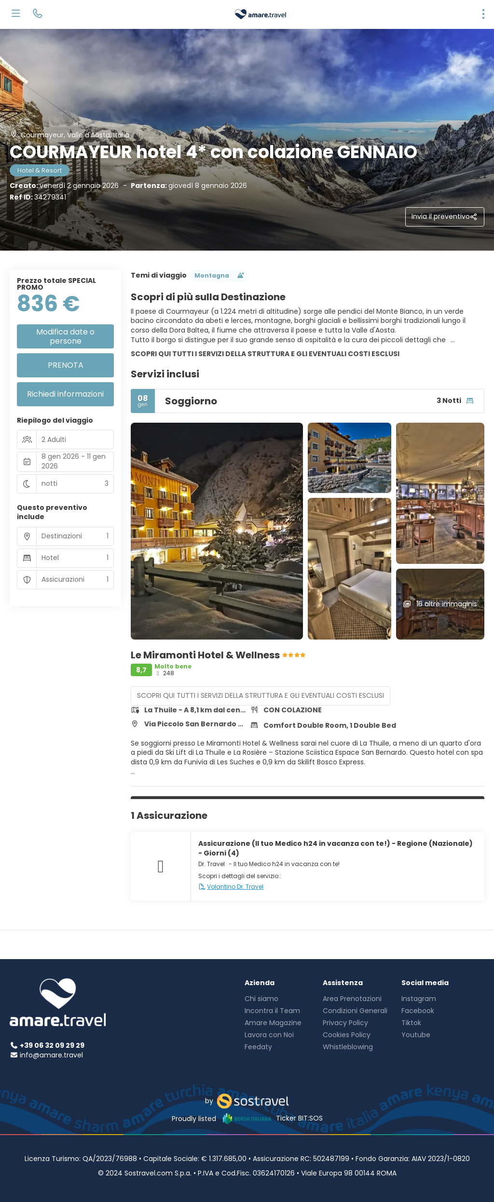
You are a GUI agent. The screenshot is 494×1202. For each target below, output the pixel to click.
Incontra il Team (272, 1010)
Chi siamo (261, 998)
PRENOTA (65, 365)
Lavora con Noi (269, 1035)
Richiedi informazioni (65, 394)
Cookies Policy (346, 1035)
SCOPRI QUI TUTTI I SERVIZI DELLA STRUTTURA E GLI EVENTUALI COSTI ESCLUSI (265, 354)
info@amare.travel (51, 1055)
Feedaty (258, 1047)
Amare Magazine (273, 1023)
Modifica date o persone (65, 336)
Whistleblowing (348, 1047)
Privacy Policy (345, 1023)
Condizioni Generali (355, 1010)
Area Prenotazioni (352, 998)
